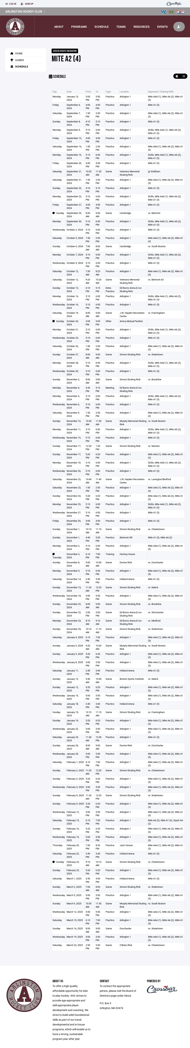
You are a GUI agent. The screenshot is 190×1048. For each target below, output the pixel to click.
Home (16, 53)
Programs (79, 26)
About (58, 26)
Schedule (102, 26)
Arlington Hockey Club (23, 11)
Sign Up (27, 4)
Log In (10, 4)
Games (16, 60)
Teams (121, 26)
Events (162, 26)
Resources (141, 26)
